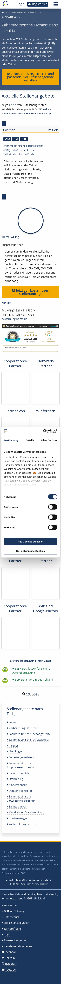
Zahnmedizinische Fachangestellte (29, 734)
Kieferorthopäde (18, 773)
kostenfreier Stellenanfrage (37, 113)
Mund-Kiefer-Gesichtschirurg (25, 812)
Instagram (11, 963)
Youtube (10, 969)
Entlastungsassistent (20, 757)
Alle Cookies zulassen (30, 541)
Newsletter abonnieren (18, 946)
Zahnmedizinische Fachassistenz (27, 739)
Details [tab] (30, 440)
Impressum (11, 905)
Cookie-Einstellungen (16, 923)
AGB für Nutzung (14, 911)
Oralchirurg (15, 779)
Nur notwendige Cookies (30, 550)
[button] (56, 5)
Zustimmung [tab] (11, 440)
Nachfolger (14, 751)
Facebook (10, 952)
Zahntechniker (17, 806)
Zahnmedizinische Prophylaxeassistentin (20, 765)
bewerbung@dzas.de (14, 319)
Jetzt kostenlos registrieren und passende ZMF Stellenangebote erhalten (30, 76)
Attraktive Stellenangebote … (23, 12)
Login (20, 4)
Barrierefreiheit (13, 928)
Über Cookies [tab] (49, 440)
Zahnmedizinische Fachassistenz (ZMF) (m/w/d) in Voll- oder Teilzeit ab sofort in (23, 150)
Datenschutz (11, 917)
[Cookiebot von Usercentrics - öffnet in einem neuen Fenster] (43, 431)
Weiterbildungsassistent (23, 824)
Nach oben (32, 693)
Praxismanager (17, 818)
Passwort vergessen (16, 940)
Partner (12, 745)
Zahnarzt (13, 722)
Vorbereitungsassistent (22, 728)
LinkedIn (10, 958)
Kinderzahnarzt (17, 785)
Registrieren (37, 4)
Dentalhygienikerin (19, 791)
